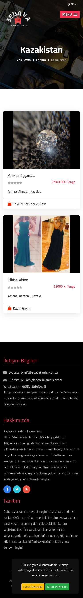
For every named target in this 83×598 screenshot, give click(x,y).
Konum (41, 60)
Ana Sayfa (24, 60)
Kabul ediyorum (57, 587)
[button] (70, 14)
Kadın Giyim (22, 308)
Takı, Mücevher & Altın (29, 203)
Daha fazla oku (33, 587)
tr (72, 4)
